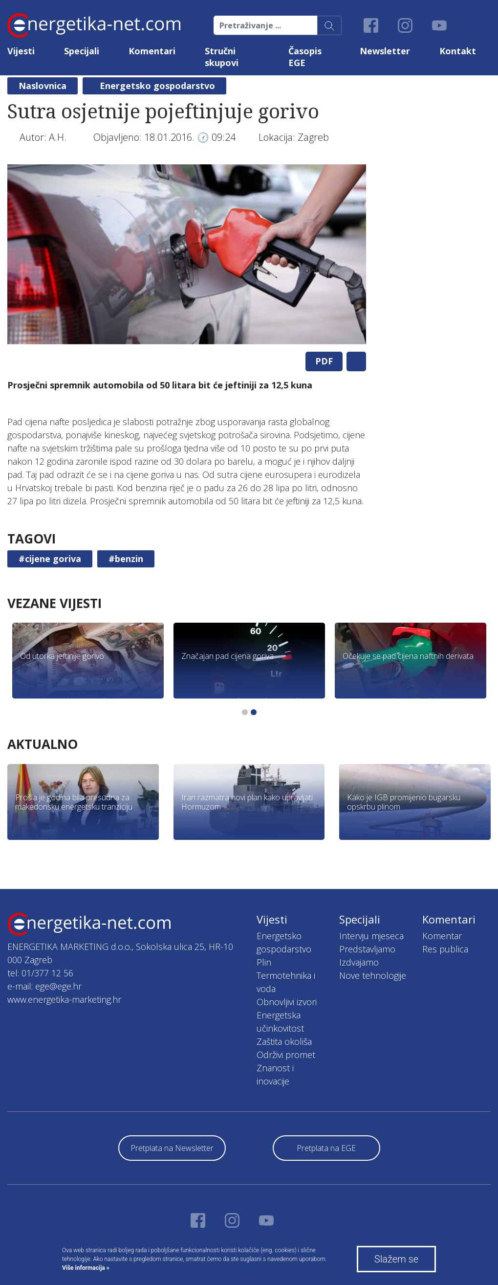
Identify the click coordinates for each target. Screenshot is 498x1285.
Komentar (442, 936)
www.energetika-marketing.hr (64, 999)
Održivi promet (286, 1054)
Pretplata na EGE (326, 1148)
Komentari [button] (152, 51)
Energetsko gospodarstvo (157, 85)
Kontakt (457, 51)
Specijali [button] (81, 51)
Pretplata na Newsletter (172, 1148)
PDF (324, 361)
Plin (264, 962)
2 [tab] (254, 712)
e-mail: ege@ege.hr (44, 986)
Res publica (445, 949)
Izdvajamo (359, 962)
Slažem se (396, 1259)
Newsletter (385, 51)
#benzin (125, 558)
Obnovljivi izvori (287, 1002)
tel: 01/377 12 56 (40, 973)
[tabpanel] (187, 254)
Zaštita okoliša (284, 1041)
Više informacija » (85, 1267)
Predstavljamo (367, 949)
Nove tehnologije (372, 975)
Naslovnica (42, 85)
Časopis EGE (305, 56)
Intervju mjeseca (371, 936)
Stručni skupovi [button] (221, 56)
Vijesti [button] (21, 51)
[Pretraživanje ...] (266, 25)
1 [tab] (245, 712)
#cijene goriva (50, 558)
